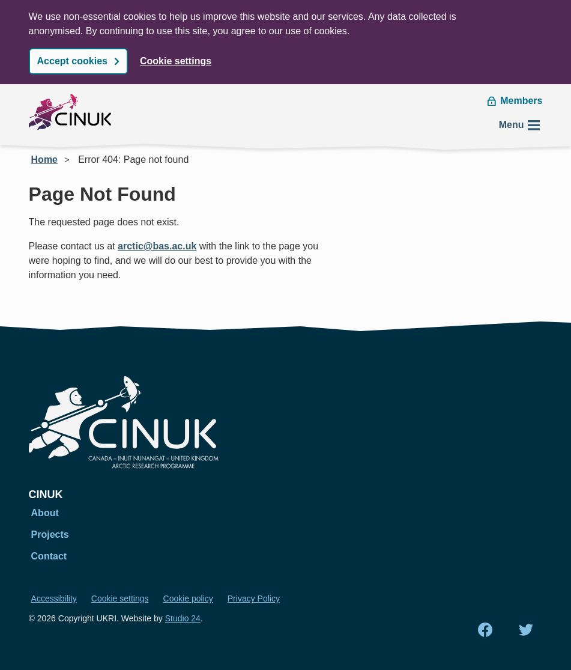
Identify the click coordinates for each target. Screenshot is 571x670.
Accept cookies (72, 61)
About (45, 513)
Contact (49, 556)
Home (44, 159)
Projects (50, 534)
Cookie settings (175, 61)
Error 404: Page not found (133, 159)
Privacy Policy (254, 598)
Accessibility (54, 598)
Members (515, 101)
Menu (520, 125)
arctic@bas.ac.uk (157, 246)
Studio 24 (183, 618)
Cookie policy (188, 598)
